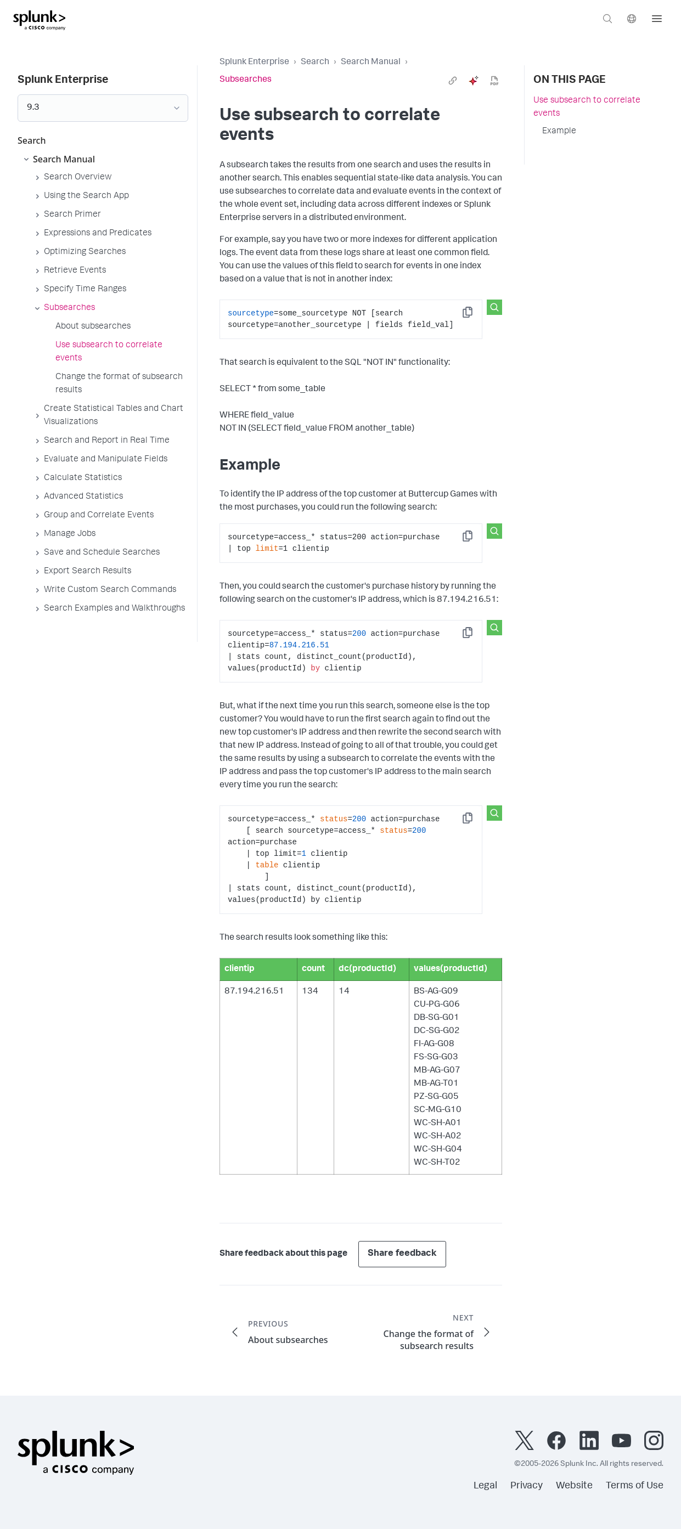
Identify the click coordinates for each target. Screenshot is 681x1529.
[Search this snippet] (494, 307)
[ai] (473, 80)
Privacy (526, 1486)
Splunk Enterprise (254, 62)
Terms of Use (634, 1486)
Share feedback (402, 1254)
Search (315, 62)
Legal (485, 1486)
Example (559, 131)
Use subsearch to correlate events (586, 108)
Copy (475, 316)
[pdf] (494, 80)
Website (574, 1486)
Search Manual (371, 62)
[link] (452, 80)
